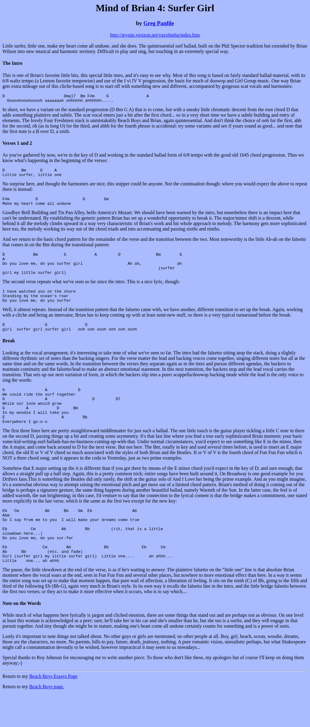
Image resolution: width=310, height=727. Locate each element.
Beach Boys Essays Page (53, 709)
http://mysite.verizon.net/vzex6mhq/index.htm (155, 35)
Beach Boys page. (46, 719)
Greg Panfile (158, 23)
